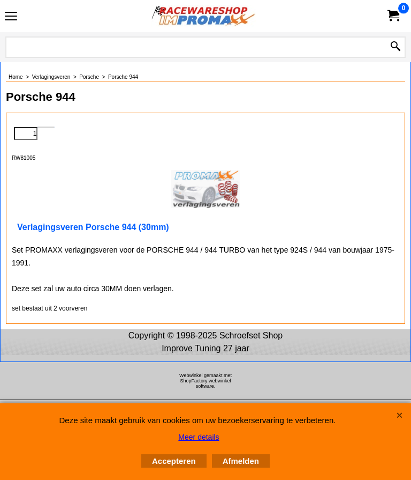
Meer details (198, 437)
